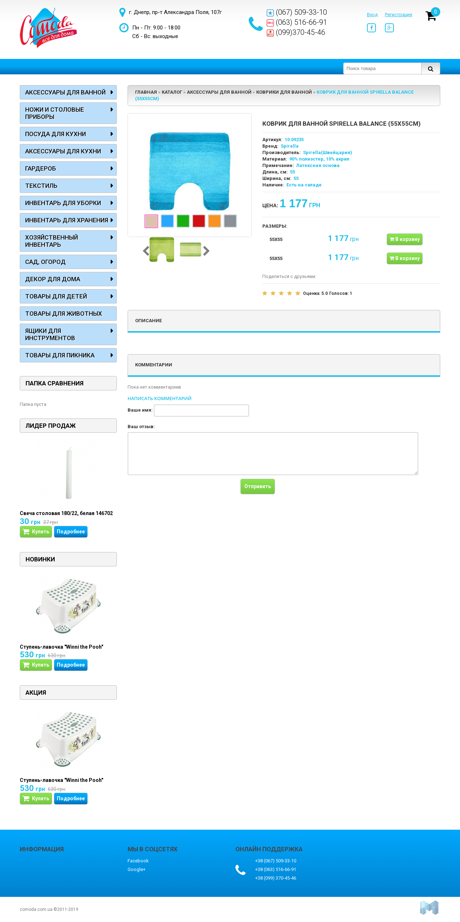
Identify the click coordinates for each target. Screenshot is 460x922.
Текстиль (41, 185)
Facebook (138, 860)
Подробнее (71, 531)
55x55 (276, 239)
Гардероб (40, 168)
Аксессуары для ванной (65, 92)
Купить (36, 531)
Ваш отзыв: (141, 426)
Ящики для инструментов (50, 334)
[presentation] (182, 493)
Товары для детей (56, 296)
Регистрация (398, 14)
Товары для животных (63, 313)
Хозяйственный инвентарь (51, 241)
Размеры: (275, 226)
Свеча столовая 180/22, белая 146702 (66, 513)
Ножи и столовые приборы (54, 113)
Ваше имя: (140, 410)
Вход (372, 14)
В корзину (405, 239)
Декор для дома (52, 279)
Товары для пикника (60, 355)
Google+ (137, 869)
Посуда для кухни (55, 134)
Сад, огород (45, 261)
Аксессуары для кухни (63, 151)
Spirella (290, 146)
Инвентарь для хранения (66, 220)
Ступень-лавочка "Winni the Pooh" (61, 647)
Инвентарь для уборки (63, 203)
